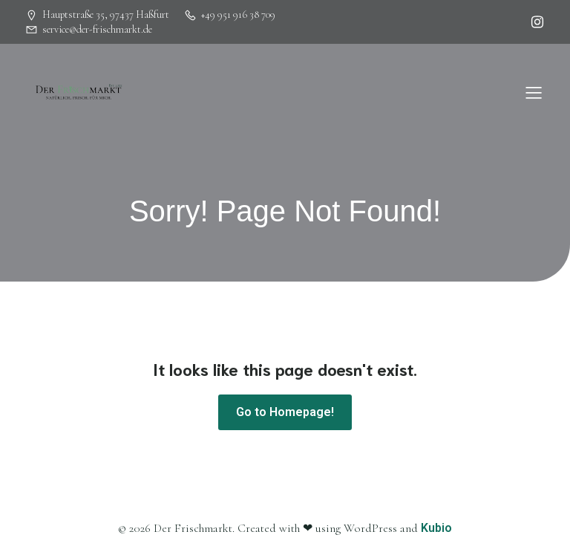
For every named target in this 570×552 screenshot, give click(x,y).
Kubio (436, 528)
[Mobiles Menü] (533, 92)
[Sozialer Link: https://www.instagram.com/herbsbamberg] (533, 22)
